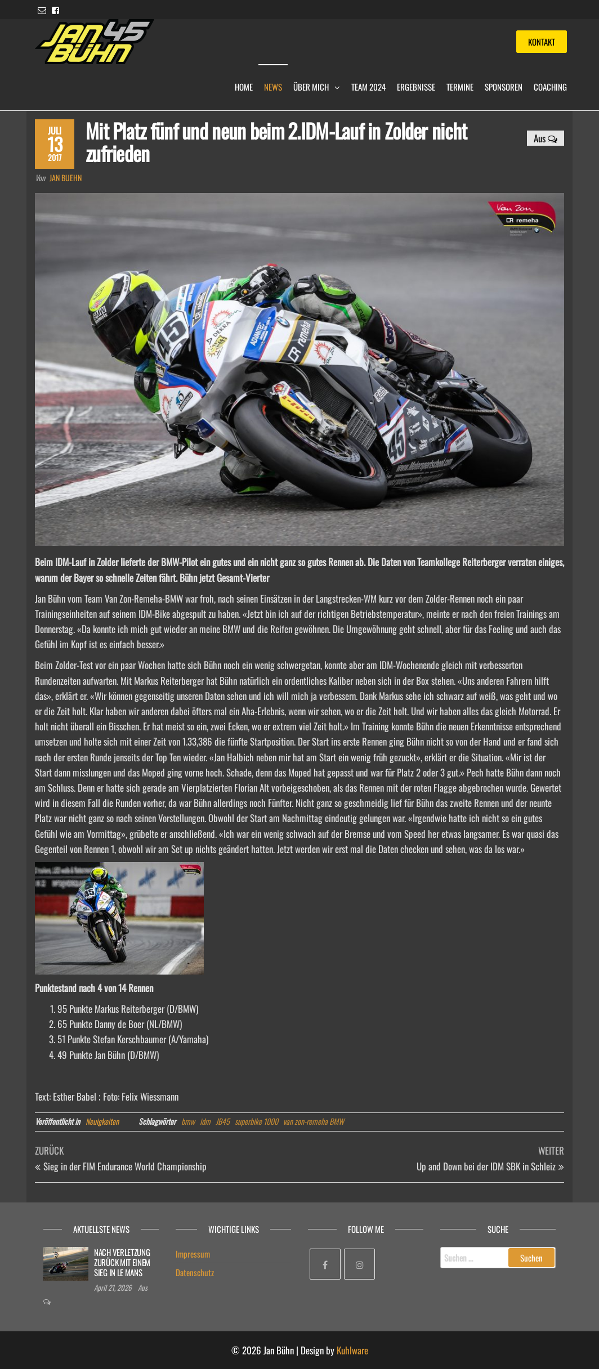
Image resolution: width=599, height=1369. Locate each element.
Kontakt (541, 41)
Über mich (311, 86)
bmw (188, 1121)
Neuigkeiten (102, 1121)
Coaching (550, 86)
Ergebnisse (416, 86)
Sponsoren (503, 86)
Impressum (193, 1253)
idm (205, 1121)
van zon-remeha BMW (313, 1121)
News (273, 86)
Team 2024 (368, 86)
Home (244, 86)
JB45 (223, 1121)
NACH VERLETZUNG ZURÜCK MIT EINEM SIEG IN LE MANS (122, 1262)
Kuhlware (352, 1350)
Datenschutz (195, 1272)
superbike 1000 (256, 1121)
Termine (459, 86)
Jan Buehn (66, 177)
